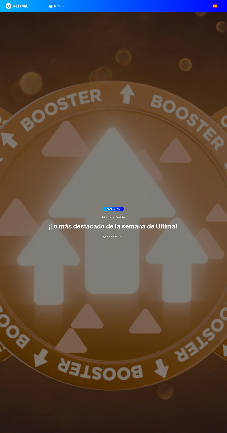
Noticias (120, 217)
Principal (106, 217)
